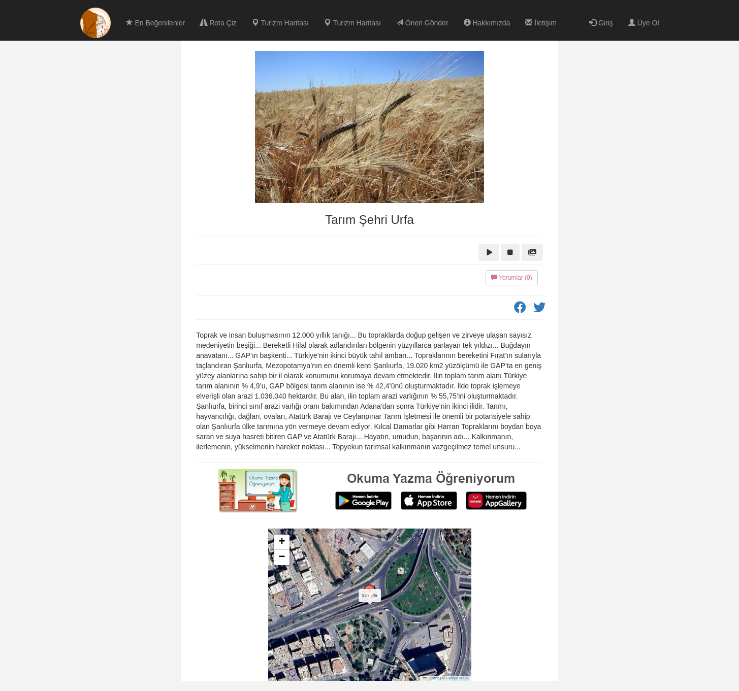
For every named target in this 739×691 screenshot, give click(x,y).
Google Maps (457, 678)
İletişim (540, 23)
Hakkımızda (487, 23)
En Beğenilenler (155, 23)
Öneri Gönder (422, 23)
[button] (370, 594)
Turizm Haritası (280, 23)
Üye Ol (643, 23)
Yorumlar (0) (511, 277)
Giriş (601, 23)
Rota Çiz (218, 23)
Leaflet (431, 678)
